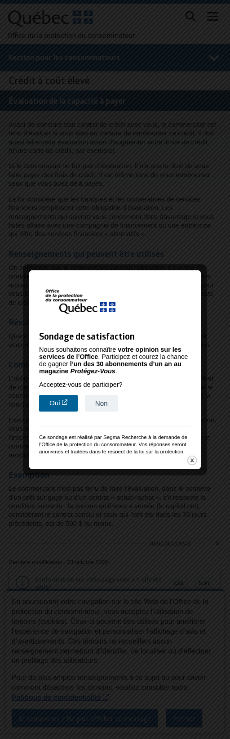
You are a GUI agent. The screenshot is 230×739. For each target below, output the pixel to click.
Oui (63, 398)
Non (101, 399)
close (192, 456)
